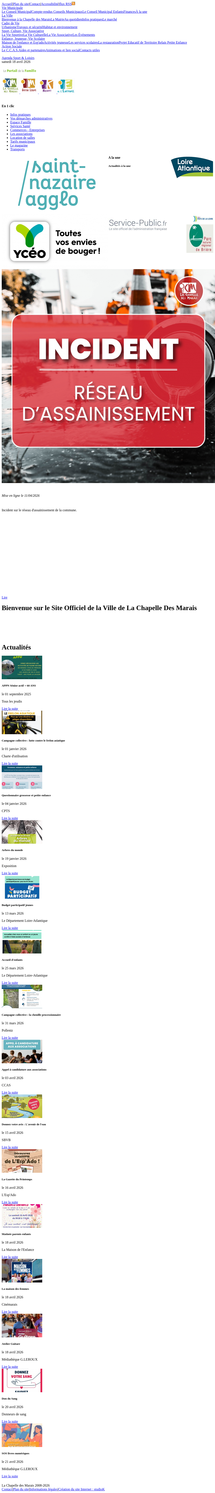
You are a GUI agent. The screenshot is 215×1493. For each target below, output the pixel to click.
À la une (141, 11)
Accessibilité (50, 4)
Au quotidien (73, 19)
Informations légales (44, 1489)
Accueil (7, 4)
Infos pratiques (92, 19)
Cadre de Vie (10, 23)
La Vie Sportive (12, 35)
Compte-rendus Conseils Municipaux (57, 11)
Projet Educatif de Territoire (138, 42)
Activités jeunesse (56, 42)
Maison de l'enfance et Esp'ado (23, 42)
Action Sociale (12, 46)
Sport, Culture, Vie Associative (23, 31)
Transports (17, 149)
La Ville (7, 15)
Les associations (21, 134)
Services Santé (20, 126)
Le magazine (19, 145)
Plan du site (21, 4)
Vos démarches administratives (31, 118)
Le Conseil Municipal (17, 11)
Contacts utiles (90, 50)
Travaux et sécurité (30, 27)
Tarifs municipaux (22, 141)
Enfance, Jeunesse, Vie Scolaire (23, 38)
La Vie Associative (60, 35)
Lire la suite (10, 708)
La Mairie (57, 19)
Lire (4, 597)
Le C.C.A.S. (10, 50)
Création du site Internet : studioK (81, 1489)
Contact (35, 4)
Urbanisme (9, 27)
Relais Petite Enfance (172, 42)
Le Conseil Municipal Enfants (103, 11)
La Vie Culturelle (35, 35)
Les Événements (84, 35)
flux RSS (67, 4)
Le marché (110, 19)
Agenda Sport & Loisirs (18, 58)
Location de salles (22, 137)
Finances (129, 11)
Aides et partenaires (32, 50)
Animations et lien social (63, 50)
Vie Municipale (12, 8)
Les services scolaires (83, 42)
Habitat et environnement (60, 27)
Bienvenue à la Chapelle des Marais (26, 19)
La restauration (108, 42)
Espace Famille (20, 122)
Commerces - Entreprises (27, 130)
